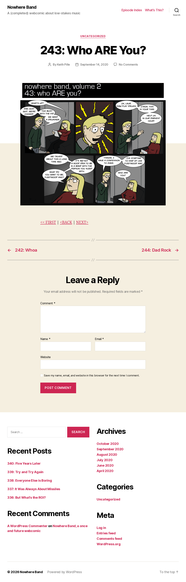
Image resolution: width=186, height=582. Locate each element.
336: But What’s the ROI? (26, 497)
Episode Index (132, 10)
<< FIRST (48, 222)
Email (99, 339)
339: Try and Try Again (25, 472)
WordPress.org (109, 544)
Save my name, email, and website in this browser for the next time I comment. (92, 375)
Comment (47, 303)
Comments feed (109, 538)
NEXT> (82, 222)
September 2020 (110, 449)
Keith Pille (63, 64)
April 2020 (105, 471)
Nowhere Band (21, 7)
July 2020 (105, 460)
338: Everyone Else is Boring (29, 480)
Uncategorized (93, 36)
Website (45, 357)
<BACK (66, 222)
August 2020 (107, 454)
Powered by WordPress (64, 572)
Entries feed (106, 533)
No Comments (128, 64)
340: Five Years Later (24, 463)
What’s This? (154, 10)
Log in (101, 527)
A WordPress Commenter (27, 526)
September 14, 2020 (94, 64)
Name (45, 339)
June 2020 (105, 465)
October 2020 (108, 443)
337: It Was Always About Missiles (33, 489)
